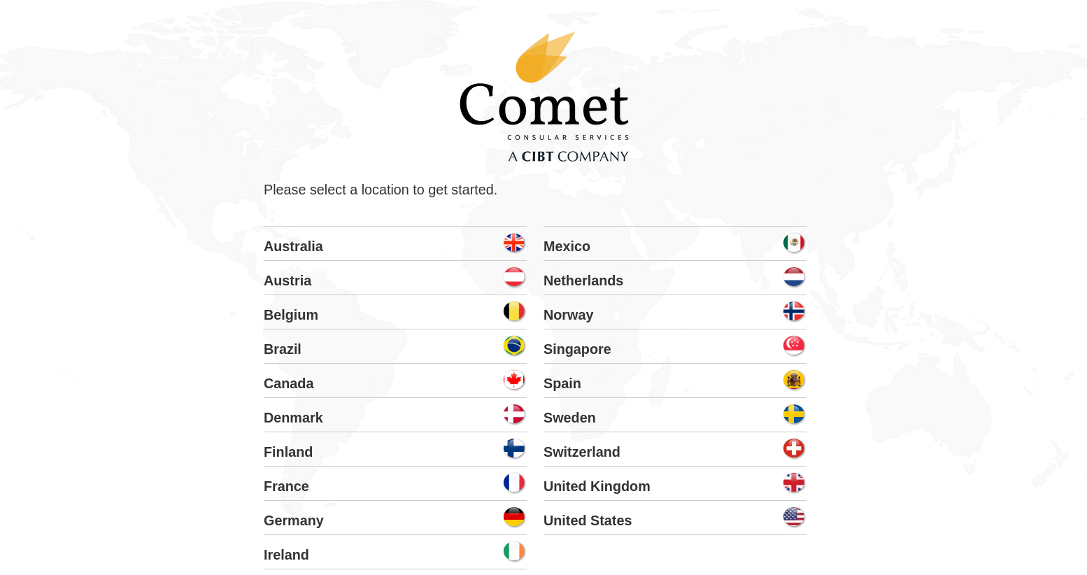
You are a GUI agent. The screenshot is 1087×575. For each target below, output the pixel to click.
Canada (288, 383)
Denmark (293, 417)
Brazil (282, 349)
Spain (562, 383)
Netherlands (583, 280)
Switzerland (582, 452)
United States (588, 520)
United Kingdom (597, 486)
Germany (294, 520)
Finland (288, 452)
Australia (293, 246)
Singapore (577, 349)
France (286, 486)
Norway (568, 314)
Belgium (291, 314)
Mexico (567, 246)
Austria (287, 280)
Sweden (570, 417)
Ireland (286, 554)
